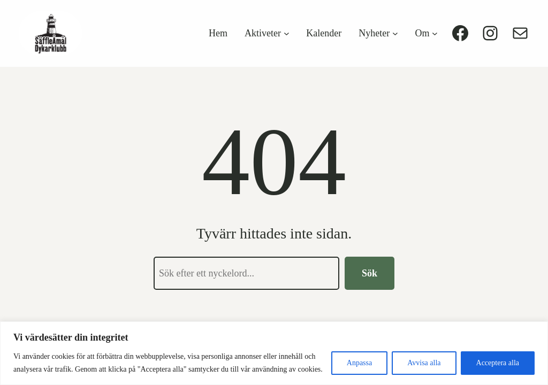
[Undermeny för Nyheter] (395, 33)
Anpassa (359, 363)
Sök (369, 273)
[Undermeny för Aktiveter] (287, 33)
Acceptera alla (497, 363)
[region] (274, 353)
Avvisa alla (423, 363)
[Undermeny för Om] (435, 33)
